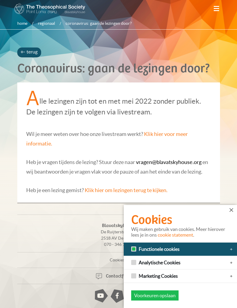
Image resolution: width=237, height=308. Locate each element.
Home (22, 23)
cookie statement (175, 234)
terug (29, 51)
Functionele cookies (159, 249)
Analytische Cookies (159, 262)
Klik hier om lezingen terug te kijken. (126, 190)
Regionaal (46, 23)
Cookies (117, 260)
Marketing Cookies (158, 276)
